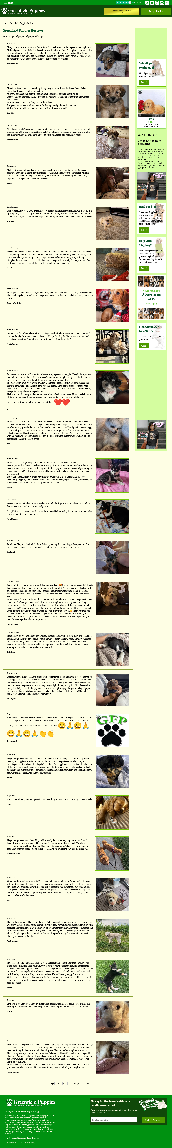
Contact (19, 1142)
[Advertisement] (151, 43)
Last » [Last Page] (88, 1083)
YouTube (152, 3)
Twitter (147, 3)
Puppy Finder (156, 11)
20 (75, 1083)
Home (5, 23)
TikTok (167, 3)
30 (78, 1083)
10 (71, 1083)
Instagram (162, 3)
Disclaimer (10, 1142)
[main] (68, 558)
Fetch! (144, 82)
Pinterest (157, 3)
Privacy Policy (30, 1142)
